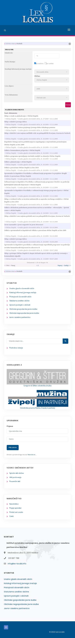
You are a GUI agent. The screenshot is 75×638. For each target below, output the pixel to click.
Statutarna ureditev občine (19, 301)
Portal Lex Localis (16, 512)
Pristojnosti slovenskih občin (20, 297)
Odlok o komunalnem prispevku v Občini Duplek (24, 150)
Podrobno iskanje (16, 348)
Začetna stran (10, 43)
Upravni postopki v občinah (19, 305)
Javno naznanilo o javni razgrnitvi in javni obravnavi (26, 225)
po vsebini (50, 63)
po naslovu (39, 63)
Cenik (11, 516)
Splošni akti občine (16, 473)
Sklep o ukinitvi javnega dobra (18, 122)
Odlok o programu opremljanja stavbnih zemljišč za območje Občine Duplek (35, 156)
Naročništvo (14, 504)
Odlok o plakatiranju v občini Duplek (20, 162)
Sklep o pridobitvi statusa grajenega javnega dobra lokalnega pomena (32, 127)
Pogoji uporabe (15, 508)
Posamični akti (14, 481)
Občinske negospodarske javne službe (24, 313)
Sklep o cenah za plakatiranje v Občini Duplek (23, 116)
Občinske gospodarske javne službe (23, 309)
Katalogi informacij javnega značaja (22, 292)
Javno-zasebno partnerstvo (19, 317)
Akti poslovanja (15, 477)
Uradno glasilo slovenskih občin (21, 288)
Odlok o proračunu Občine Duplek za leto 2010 (24, 168)
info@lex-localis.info (17, 563)
